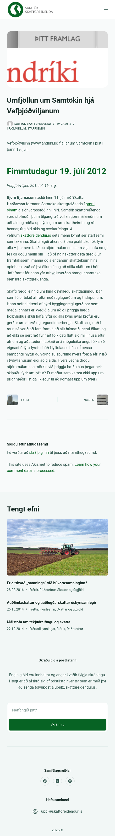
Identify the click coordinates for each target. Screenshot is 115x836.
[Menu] (106, 9)
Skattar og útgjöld (70, 590)
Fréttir (33, 590)
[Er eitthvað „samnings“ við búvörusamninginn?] (57, 547)
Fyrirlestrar (47, 609)
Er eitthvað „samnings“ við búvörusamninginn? (47, 583)
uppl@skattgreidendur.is (61, 811)
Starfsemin (36, 128)
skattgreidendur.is (36, 235)
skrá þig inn (39, 452)
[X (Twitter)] (57, 781)
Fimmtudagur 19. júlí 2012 (56, 171)
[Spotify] (70, 781)
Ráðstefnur (47, 590)
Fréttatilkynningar (42, 629)
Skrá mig (57, 724)
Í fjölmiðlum (16, 128)
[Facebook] (44, 781)
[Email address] (57, 710)
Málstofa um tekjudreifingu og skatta (38, 622)
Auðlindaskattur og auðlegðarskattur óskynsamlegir (51, 602)
